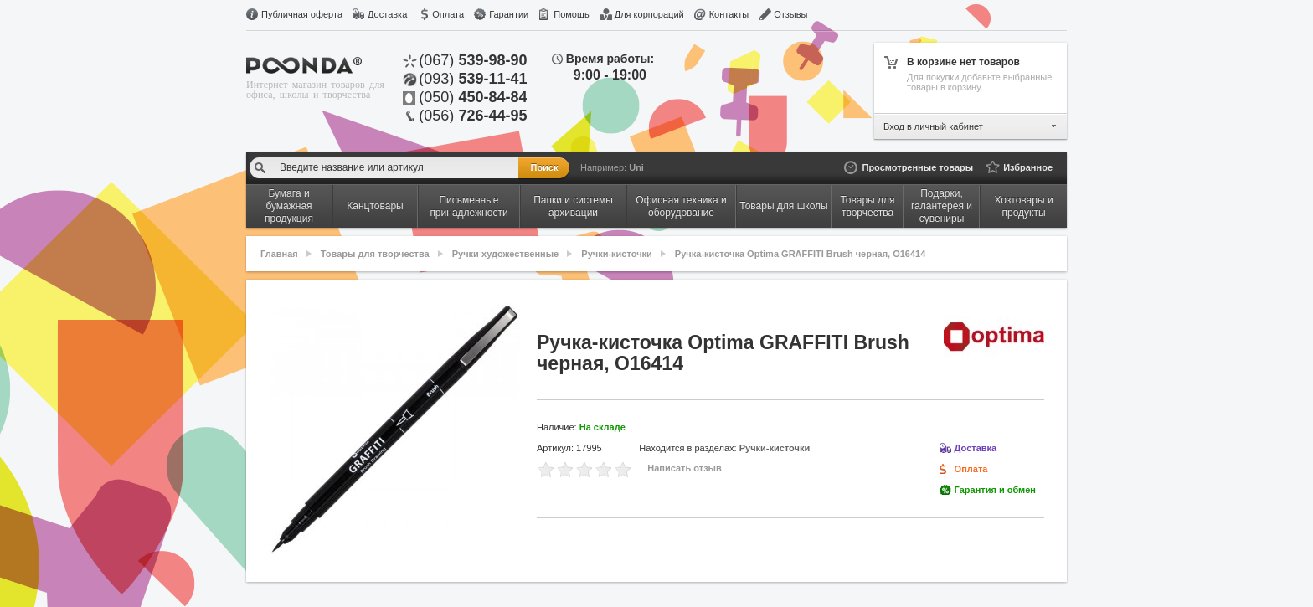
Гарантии (508, 14)
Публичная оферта (301, 14)
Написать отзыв (684, 468)
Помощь (572, 14)
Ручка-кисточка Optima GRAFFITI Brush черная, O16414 (800, 254)
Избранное (1028, 167)
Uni (636, 167)
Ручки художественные (505, 254)
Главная (279, 254)
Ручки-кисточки (616, 254)
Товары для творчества (375, 254)
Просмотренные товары (917, 167)
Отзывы (790, 14)
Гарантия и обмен (995, 490)
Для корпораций (649, 14)
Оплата (448, 14)
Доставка (387, 14)
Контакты (729, 14)
